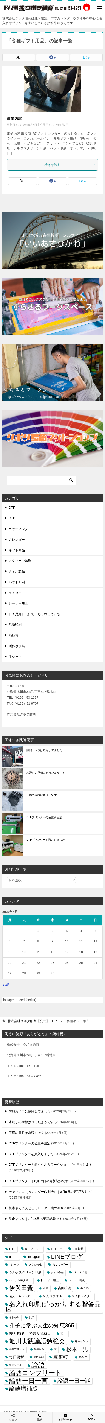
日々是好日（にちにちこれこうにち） (36, 614)
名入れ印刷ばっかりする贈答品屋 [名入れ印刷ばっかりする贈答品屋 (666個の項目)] (53, 1307)
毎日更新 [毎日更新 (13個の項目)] (16, 1357)
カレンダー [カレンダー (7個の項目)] (60, 1264)
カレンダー (17, 539)
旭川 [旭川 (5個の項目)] (63, 1333)
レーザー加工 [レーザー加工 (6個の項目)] (50, 1280)
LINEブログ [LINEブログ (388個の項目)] (67, 1256)
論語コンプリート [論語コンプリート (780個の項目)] (35, 1373)
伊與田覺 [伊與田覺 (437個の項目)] (21, 1288)
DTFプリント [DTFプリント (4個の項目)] (33, 1248)
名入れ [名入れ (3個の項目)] (84, 1288)
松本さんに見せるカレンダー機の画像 (36, 1208)
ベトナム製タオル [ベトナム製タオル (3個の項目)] (20, 1280)
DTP (12, 518)
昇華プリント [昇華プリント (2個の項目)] (16, 1349)
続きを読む (70, 165)
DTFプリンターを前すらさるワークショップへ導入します (50, 1164)
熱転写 (13, 635)
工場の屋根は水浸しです (41, 795)
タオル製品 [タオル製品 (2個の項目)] (57, 1272)
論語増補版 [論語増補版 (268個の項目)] (23, 1388)
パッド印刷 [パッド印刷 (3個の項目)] (80, 1272)
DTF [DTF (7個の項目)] (12, 1249)
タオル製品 (17, 571)
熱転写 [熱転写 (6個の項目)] (83, 1357)
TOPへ (92, 1417)
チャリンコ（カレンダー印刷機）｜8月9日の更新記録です (51, 1192)
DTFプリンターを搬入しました (45, 839)
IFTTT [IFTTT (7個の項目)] (13, 1257)
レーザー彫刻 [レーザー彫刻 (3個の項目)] (76, 1280)
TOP (32, 1021)
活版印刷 (15, 624)
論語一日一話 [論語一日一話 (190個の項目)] (74, 1381)
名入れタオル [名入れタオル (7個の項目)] (52, 1296)
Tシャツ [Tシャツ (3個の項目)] (14, 1264)
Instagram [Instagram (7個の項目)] (34, 1257)
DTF (12, 507)
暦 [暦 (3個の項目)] (55, 1349)
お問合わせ (65, 1417)
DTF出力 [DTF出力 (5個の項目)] (57, 1249)
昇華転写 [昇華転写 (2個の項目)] (39, 1349)
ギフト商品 (17, 550)
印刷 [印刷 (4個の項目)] (45, 1288)
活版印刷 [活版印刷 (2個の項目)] (39, 1357)
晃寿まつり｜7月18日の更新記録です (35, 1219)
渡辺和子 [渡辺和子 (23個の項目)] (61, 1357)
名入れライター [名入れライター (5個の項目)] (82, 1296)
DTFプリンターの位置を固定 (44, 817)
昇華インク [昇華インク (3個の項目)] (81, 1341)
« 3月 (6, 985)
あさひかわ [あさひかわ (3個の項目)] (36, 1264)
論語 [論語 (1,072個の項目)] (38, 1364)
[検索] (41, 480)
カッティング (18, 529)
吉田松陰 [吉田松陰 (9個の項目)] (64, 1288)
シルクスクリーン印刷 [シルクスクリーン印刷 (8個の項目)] (25, 1272)
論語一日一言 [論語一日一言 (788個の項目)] (28, 1380)
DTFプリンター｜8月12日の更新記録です (39, 1181)
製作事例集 (17, 646)
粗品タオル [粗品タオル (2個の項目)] (15, 1364)
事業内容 (14, 119)
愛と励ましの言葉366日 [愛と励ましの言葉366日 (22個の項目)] (30, 1333)
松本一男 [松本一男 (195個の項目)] (77, 1349)
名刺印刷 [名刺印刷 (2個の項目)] (14, 1317)
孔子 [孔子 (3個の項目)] (31, 1317)
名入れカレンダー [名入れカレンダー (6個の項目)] (21, 1296)
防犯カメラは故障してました (44, 750)
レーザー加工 (18, 603)
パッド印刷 (17, 582)
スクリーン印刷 (20, 561)
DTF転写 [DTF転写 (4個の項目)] (77, 1248)
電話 (39, 1417)
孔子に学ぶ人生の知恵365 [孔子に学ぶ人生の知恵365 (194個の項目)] (41, 1325)
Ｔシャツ (15, 656)
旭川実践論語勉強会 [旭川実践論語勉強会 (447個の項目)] (37, 1341)
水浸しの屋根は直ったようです (45, 772)
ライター (15, 593)
